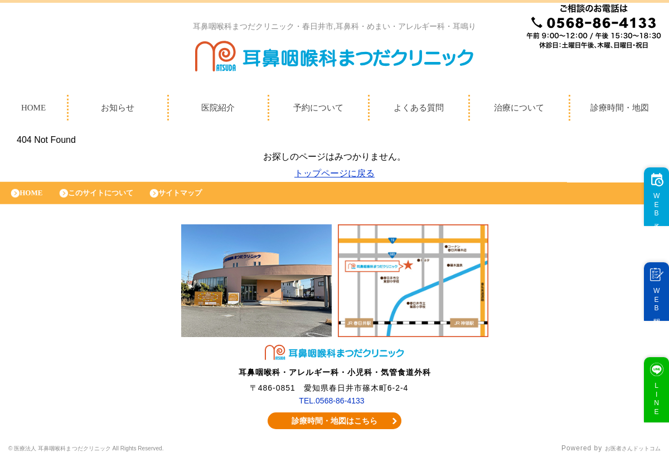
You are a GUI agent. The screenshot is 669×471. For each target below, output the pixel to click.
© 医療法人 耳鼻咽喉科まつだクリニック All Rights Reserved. (112, 457)
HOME (34, 198)
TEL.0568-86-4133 (332, 408)
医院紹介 (218, 110)
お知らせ (117, 110)
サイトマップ (203, 198)
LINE (651, 409)
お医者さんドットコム (624, 457)
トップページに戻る (334, 176)
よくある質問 (419, 110)
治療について (519, 110)
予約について (318, 110)
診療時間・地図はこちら (335, 429)
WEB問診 (651, 311)
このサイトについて (113, 198)
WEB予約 (651, 216)
